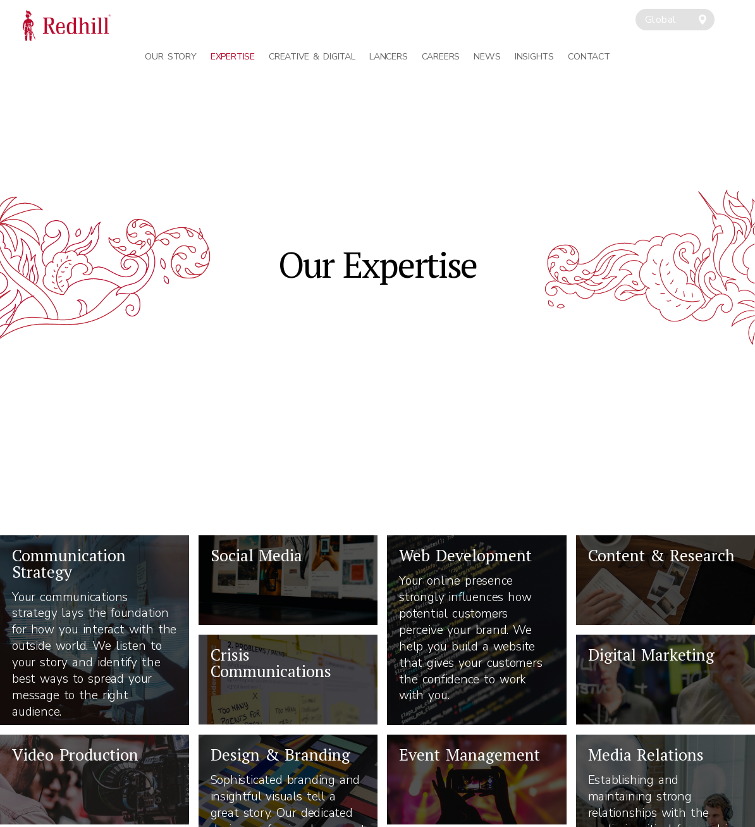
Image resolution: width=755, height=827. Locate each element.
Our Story (170, 57)
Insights (534, 57)
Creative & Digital (312, 57)
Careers (441, 57)
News (487, 57)
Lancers (388, 57)
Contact (589, 57)
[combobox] (675, 19)
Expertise (233, 57)
